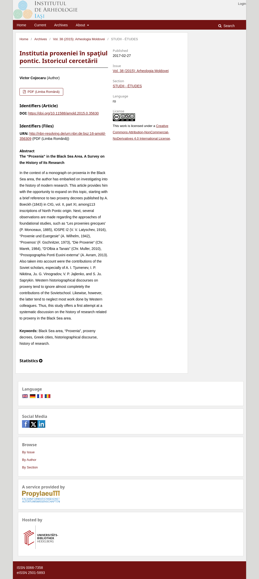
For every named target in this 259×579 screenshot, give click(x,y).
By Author (29, 460)
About (81, 25)
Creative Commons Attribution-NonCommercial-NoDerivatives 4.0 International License (141, 132)
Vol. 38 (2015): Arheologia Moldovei (79, 39)
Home (21, 25)
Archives (61, 25)
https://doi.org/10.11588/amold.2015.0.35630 (63, 113)
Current (40, 25)
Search (229, 26)
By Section (30, 467)
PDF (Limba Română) (43, 92)
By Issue (28, 452)
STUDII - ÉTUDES (127, 86)
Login (242, 4)
